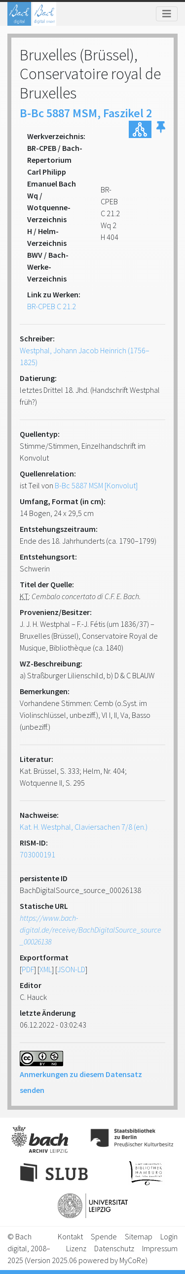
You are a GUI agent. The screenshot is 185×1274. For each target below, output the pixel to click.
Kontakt (70, 1236)
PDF (28, 969)
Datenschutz (114, 1248)
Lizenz (76, 1248)
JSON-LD (71, 969)
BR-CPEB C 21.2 (51, 306)
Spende (104, 1236)
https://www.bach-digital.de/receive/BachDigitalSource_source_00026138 (90, 929)
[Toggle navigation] (167, 13)
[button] (160, 129)
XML (45, 969)
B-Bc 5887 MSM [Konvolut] (96, 485)
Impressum (160, 1248)
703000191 (37, 854)
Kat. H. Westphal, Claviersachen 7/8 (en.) (84, 827)
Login (169, 1236)
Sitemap (138, 1236)
